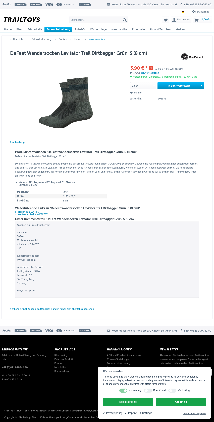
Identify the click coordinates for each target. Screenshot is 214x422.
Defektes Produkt (63, 359)
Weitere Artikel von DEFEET (31, 214)
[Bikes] (19, 29)
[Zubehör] (80, 29)
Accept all (181, 401)
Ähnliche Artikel (18, 309)
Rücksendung (61, 371)
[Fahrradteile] (34, 29)
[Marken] (180, 29)
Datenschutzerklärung (118, 363)
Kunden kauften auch (39, 309)
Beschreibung (17, 142)
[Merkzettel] (165, 20)
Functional (159, 390)
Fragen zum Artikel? (27, 212)
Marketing (184, 390)
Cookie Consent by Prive (194, 413)
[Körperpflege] (98, 29)
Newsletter (60, 367)
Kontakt (58, 363)
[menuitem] (98, 21)
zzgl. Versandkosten (150, 73)
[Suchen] (124, 20)
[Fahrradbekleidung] (58, 29)
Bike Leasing (60, 355)
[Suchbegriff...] (98, 20)
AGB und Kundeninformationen (124, 355)
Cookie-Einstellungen (118, 359)
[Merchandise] (119, 29)
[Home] (8, 29)
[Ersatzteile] (138, 29)
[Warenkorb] (202, 20)
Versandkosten (55, 411)
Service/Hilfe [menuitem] (201, 11)
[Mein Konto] (181, 20)
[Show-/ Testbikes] (160, 29)
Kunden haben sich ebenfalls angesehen (72, 309)
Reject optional (128, 401)
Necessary (135, 390)
